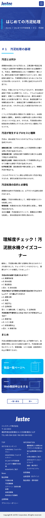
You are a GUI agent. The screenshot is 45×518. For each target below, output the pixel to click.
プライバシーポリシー (10, 503)
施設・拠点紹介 (32, 465)
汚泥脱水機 (9, 480)
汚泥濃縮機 (9, 483)
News (4, 473)
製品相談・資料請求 (30, 480)
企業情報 (5, 499)
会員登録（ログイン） (31, 476)
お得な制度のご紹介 (34, 457)
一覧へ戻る (15, 401)
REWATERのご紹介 (11, 469)
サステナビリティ (33, 468)
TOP (3, 442)
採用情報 (26, 472)
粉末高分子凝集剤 (11, 495)
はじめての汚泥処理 (22, 28)
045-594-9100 (11, 435)
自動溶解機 (9, 492)
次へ (30, 401)
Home (8, 28)
